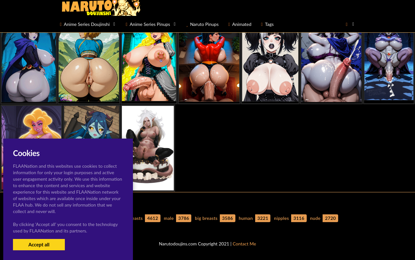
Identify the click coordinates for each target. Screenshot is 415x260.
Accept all (38, 244)
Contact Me (244, 243)
